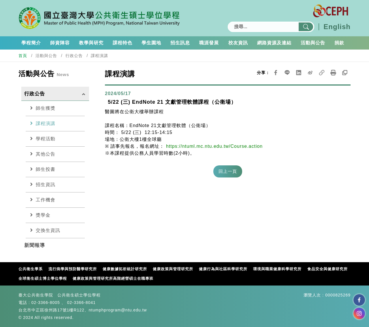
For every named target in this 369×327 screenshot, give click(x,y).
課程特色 (122, 42)
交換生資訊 (44, 230)
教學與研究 (91, 42)
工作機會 (42, 199)
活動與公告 (313, 42)
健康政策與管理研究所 (173, 269)
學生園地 (151, 42)
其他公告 (42, 153)
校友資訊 (238, 42)
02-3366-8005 (45, 302)
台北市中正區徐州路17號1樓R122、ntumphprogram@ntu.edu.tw (82, 310)
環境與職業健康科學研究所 (277, 269)
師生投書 (42, 169)
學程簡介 (31, 42)
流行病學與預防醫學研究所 (72, 269)
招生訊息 (180, 42)
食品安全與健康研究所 (327, 269)
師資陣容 (60, 42)
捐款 (339, 42)
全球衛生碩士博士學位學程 (42, 278)
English (337, 26)
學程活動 (42, 138)
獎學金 (39, 214)
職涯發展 (209, 42)
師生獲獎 (42, 108)
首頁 (22, 55)
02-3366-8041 (81, 302)
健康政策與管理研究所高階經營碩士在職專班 (113, 278)
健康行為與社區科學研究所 (223, 269)
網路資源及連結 (274, 42)
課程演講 (42, 123)
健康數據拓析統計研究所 (125, 269)
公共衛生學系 (30, 269)
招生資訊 (42, 184)
